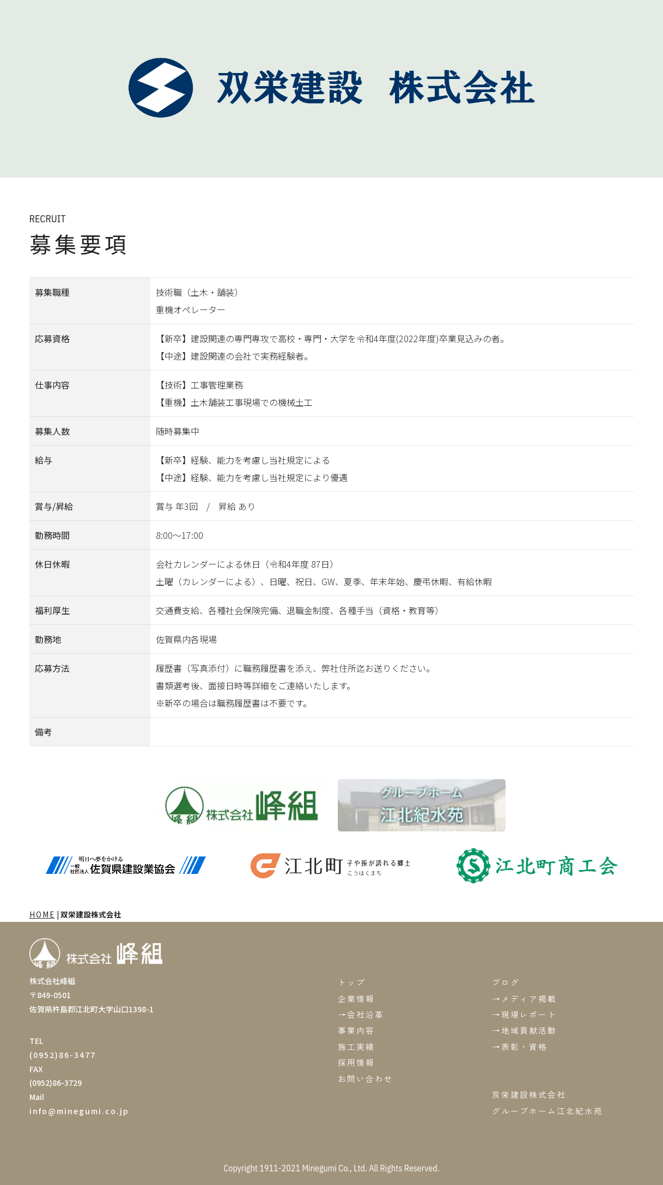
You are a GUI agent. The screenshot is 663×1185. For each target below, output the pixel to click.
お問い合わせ (365, 1078)
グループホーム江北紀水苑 (547, 1110)
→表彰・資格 (520, 1046)
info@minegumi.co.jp (79, 1110)
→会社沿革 (361, 1014)
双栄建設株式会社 (529, 1094)
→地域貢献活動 (524, 1030)
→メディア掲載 (524, 998)
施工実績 (356, 1046)
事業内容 (356, 1030)
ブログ (506, 982)
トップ (352, 982)
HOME (42, 914)
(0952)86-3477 (62, 1054)
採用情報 (356, 1062)
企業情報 (356, 998)
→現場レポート (524, 1014)
